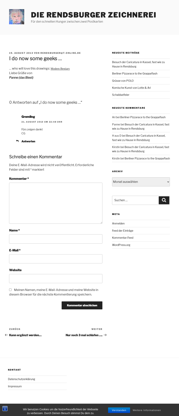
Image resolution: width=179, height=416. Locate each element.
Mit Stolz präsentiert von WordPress (30, 407)
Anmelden (118, 223)
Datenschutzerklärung (21, 379)
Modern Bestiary (60, 68)
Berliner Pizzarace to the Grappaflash (134, 73)
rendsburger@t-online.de (60, 53)
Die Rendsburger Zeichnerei (93, 15)
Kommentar (19, 179)
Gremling (28, 117)
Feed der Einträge (122, 230)
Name (14, 230)
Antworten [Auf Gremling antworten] (28, 141)
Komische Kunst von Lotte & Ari (131, 87)
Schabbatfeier (120, 94)
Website (15, 270)
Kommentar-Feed (122, 237)
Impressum (15, 386)
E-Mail (14, 250)
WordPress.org (121, 244)
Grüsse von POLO (123, 80)
